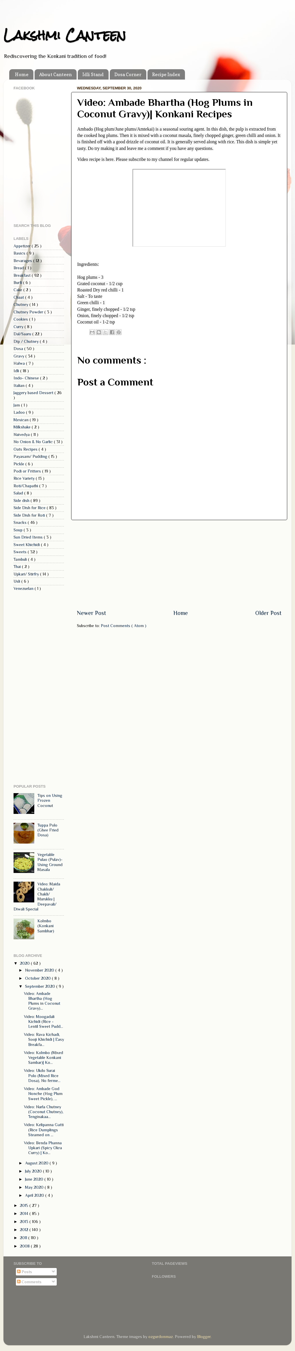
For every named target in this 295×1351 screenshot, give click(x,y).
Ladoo (20, 412)
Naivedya (22, 434)
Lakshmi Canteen (64, 35)
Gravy (19, 356)
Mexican (22, 419)
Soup (19, 530)
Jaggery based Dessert (34, 392)
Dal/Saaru (23, 334)
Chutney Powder (29, 312)
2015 (24, 1205)
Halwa (20, 363)
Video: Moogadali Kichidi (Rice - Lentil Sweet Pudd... (43, 1021)
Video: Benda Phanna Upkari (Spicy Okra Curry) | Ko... (43, 1148)
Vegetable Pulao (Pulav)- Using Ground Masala (50, 862)
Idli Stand (93, 74)
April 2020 (35, 1195)
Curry (19, 326)
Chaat (19, 297)
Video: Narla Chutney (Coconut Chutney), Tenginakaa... (43, 1111)
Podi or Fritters (28, 471)
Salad (19, 493)
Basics (20, 253)
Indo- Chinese (27, 378)
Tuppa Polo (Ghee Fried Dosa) (47, 830)
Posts (24, 1271)
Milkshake (23, 427)
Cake (18, 289)
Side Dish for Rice (30, 507)
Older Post (268, 613)
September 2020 (40, 986)
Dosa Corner (127, 74)
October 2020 (38, 978)
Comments (29, 1282)
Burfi (18, 282)
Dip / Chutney (27, 341)
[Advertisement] (179, 564)
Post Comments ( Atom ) (123, 625)
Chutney (21, 304)
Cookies (21, 319)
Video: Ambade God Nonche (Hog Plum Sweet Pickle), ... (43, 1093)
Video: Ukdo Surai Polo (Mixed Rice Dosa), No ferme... (42, 1075)
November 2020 (40, 970)
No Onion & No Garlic (34, 441)
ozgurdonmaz (160, 1336)
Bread (19, 268)
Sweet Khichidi (27, 544)
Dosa (19, 348)
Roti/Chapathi (26, 485)
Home (22, 74)
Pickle (19, 464)
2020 (25, 963)
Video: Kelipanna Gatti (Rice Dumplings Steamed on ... (44, 1129)
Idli (17, 370)
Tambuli (21, 559)
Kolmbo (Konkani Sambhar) (45, 926)
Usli (17, 581)
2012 (24, 1229)
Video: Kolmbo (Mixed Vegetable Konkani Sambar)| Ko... (43, 1057)
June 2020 (34, 1179)
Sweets (21, 552)
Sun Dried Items (29, 537)
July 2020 (34, 1171)
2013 (24, 1221)
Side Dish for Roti (30, 515)
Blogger (204, 1336)
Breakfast (23, 275)
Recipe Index (166, 74)
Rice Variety (25, 478)
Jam (17, 405)
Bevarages (23, 260)
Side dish (22, 500)
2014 (24, 1213)
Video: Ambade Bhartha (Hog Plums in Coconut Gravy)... (42, 1001)
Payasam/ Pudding (31, 456)
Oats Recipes (26, 449)
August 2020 (37, 1163)
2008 (25, 1246)
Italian (20, 385)
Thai (18, 566)
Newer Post (91, 613)
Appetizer (23, 246)
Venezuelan (24, 588)
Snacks (21, 522)
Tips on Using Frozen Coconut (49, 800)
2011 (24, 1237)
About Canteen (55, 74)
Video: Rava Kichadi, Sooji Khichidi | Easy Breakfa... (44, 1039)
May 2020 (35, 1187)
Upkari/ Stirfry (27, 574)
